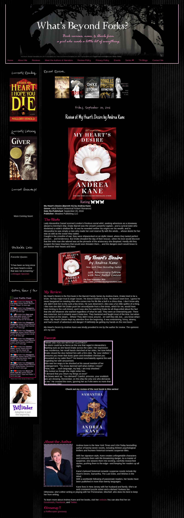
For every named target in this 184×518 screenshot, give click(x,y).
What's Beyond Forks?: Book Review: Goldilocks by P (22, 342)
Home (10, 60)
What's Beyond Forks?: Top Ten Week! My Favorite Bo (21, 350)
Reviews (36, 60)
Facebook (60, 502)
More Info (30, 379)
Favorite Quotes (19, 256)
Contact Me (157, 60)
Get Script (22, 379)
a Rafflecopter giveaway (55, 511)
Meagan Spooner (21, 274)
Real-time (14, 379)
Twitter (73, 502)
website (103, 499)
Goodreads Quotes (30, 280)
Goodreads (49, 502)
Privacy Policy (102, 60)
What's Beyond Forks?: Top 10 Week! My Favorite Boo (22, 326)
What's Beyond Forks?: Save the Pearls (21, 373)
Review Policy (84, 60)
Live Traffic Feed (22, 298)
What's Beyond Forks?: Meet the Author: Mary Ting (22, 358)
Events (117, 60)
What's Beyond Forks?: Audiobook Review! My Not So (21, 317)
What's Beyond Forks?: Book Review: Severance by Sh (22, 366)
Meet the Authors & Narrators (59, 60)
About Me (22, 60)
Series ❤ (129, 60)
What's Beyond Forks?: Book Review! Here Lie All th (22, 334)
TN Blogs (143, 60)
